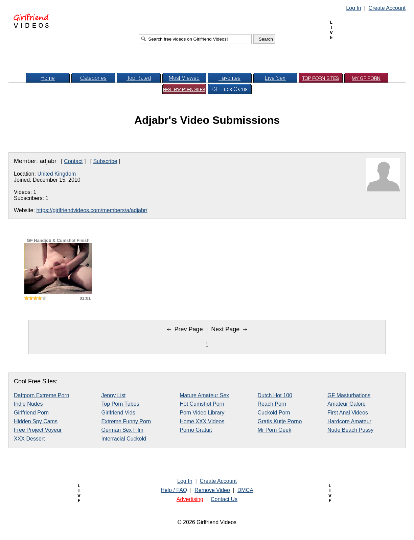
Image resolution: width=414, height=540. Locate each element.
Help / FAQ (174, 490)
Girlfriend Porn (31, 412)
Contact (73, 161)
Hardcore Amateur (349, 421)
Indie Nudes (28, 404)
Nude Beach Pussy (350, 430)
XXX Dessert (29, 439)
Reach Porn (272, 404)
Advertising (190, 499)
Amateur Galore (346, 404)
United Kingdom (56, 174)
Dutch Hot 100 (275, 395)
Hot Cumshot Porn (202, 404)
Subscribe (105, 161)
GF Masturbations (348, 395)
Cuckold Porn (274, 412)
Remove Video (212, 490)
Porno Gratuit (196, 430)
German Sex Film (122, 430)
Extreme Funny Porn (126, 421)
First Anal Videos (347, 412)
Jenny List (113, 395)
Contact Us (224, 499)
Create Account (387, 8)
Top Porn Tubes (120, 404)
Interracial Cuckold (123, 439)
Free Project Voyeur (38, 430)
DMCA (245, 490)
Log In (353, 8)
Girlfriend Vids (118, 412)
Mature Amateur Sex (204, 395)
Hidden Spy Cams (36, 421)
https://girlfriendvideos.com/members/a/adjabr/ (91, 210)
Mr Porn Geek (275, 430)
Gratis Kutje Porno (280, 421)
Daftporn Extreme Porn (41, 395)
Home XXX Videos (202, 421)
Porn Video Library (202, 412)
